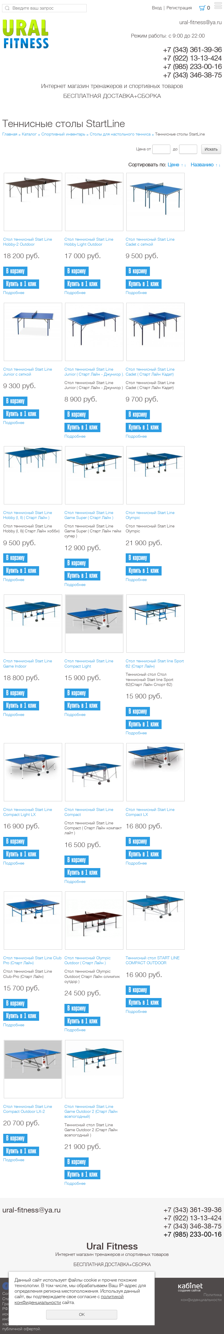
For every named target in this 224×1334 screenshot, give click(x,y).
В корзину (15, 271)
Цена (141, 149)
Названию (202, 165)
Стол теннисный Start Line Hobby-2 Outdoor (27, 242)
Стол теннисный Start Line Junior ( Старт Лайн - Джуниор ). (94, 371)
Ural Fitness (112, 1246)
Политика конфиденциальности (201, 1297)
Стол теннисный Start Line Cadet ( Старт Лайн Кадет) (150, 371)
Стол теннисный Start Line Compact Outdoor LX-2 (27, 1109)
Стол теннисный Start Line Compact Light (88, 663)
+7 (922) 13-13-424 (192, 58)
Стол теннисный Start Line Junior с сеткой (27, 371)
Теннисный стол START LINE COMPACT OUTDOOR (152, 960)
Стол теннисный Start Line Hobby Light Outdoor (88, 242)
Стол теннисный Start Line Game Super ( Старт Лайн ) (88, 515)
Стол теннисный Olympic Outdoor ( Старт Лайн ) (87, 960)
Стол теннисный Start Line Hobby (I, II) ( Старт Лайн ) (27, 515)
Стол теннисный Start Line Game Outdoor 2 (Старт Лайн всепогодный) (91, 1111)
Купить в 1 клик (21, 284)
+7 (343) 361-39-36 (192, 50)
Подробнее (13, 292)
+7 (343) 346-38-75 (192, 75)
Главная (9, 134)
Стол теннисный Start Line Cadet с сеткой (150, 242)
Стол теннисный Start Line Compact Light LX (27, 812)
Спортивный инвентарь (63, 134)
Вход (157, 7)
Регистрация (179, 7)
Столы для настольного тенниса (120, 134)
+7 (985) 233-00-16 (192, 67)
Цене (173, 165)
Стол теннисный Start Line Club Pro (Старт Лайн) (32, 960)
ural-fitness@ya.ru (200, 22)
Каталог (29, 134)
